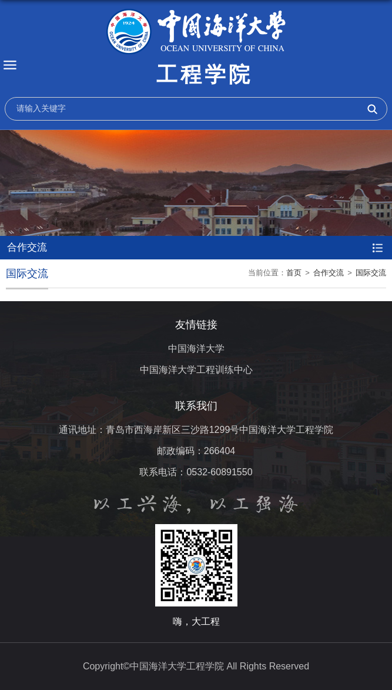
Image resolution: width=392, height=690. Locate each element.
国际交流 (371, 272)
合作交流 (328, 272)
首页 (293, 272)
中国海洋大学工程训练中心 (196, 370)
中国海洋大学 (196, 349)
